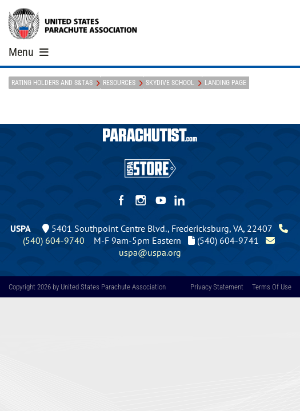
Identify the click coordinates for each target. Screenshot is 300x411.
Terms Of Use (271, 287)
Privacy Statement (216, 287)
